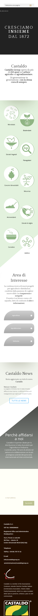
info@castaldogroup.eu (12, 559)
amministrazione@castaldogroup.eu (16, 563)
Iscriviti (28, 503)
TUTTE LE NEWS (19, 400)
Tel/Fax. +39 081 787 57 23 (12, 551)
